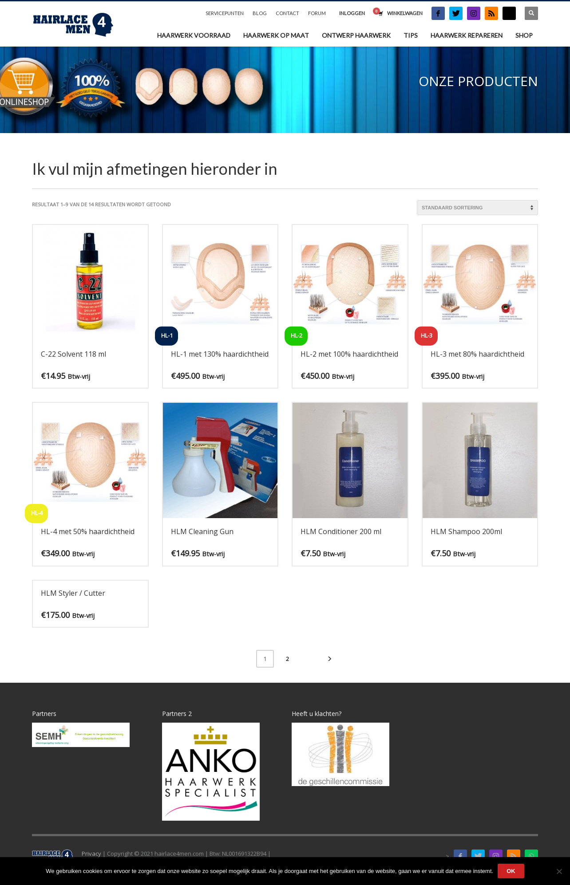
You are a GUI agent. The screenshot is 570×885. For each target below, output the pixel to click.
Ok (511, 871)
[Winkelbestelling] (477, 207)
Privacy (91, 853)
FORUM (317, 13)
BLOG (260, 13)
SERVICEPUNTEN (225, 13)
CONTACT (287, 13)
